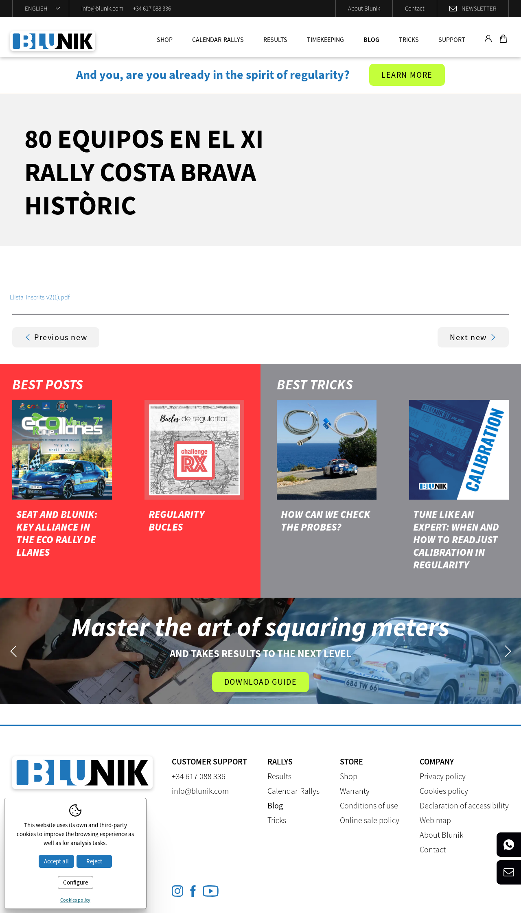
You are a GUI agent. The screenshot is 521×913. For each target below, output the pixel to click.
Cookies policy (444, 791)
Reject (94, 861)
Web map (435, 820)
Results (275, 39)
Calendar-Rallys (218, 39)
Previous (13, 651)
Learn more (407, 75)
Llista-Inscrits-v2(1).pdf (40, 297)
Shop (165, 39)
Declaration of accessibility (464, 805)
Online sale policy (369, 820)
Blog (371, 39)
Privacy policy (443, 776)
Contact (415, 8)
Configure (75, 882)
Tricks (409, 39)
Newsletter (479, 8)
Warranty (355, 791)
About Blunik (364, 8)
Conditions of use (369, 805)
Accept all (56, 861)
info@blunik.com (102, 8)
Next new (473, 337)
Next (508, 651)
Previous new (55, 337)
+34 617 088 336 (152, 8)
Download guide (260, 682)
